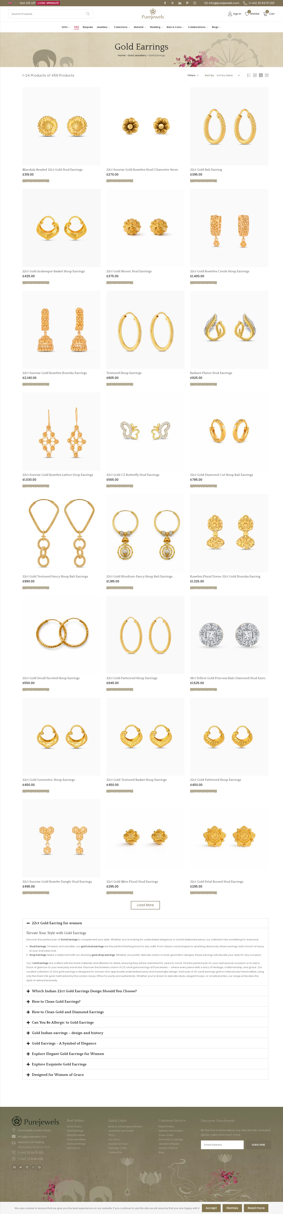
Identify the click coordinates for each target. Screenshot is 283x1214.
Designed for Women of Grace (58, 1076)
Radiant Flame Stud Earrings (211, 373)
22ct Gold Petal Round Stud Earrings (216, 882)
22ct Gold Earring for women (57, 924)
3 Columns (260, 76)
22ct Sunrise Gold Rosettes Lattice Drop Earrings (57, 475)
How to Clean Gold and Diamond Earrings (68, 1013)
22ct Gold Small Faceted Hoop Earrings (51, 679)
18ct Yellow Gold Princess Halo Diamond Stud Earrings (230, 679)
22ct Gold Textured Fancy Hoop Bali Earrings (55, 577)
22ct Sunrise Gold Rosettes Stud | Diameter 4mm (142, 170)
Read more (256, 1208)
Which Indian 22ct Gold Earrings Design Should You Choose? (84, 992)
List (249, 76)
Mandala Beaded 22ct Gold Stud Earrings (52, 170)
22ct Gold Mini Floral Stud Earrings (132, 882)
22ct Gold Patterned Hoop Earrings (131, 679)
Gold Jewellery (137, 56)
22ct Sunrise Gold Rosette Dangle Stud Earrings (57, 882)
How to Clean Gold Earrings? (56, 1002)
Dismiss (232, 1208)
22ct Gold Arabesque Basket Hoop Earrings (53, 272)
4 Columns (266, 76)
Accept (211, 1208)
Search (87, 14)
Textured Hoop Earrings (124, 373)
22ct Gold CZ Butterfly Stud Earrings (132, 475)
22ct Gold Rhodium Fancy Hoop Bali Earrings (139, 577)
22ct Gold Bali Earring (206, 170)
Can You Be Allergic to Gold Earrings (63, 1023)
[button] (145, 923)
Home (122, 56)
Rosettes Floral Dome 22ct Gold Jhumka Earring (225, 577)
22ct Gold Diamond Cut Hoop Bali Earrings (221, 475)
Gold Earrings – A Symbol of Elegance (64, 1044)
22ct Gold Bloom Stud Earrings (129, 272)
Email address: (222, 1145)
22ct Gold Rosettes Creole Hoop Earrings (219, 272)
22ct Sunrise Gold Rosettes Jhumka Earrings (54, 373)
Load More (145, 906)
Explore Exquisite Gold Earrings (59, 1065)
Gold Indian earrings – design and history (67, 1034)
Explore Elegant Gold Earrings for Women (68, 1055)
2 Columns (255, 76)
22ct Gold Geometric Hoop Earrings (48, 780)
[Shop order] (227, 76)
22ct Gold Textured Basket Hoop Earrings (136, 780)
